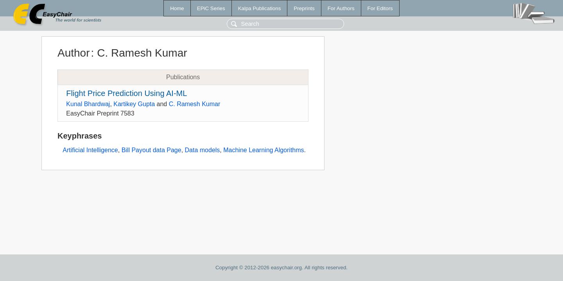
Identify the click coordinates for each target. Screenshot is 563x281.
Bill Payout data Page (151, 150)
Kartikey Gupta (134, 104)
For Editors (380, 8)
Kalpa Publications (259, 8)
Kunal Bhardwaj (88, 104)
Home (177, 8)
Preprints (304, 8)
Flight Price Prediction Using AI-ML (126, 93)
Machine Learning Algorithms (263, 150)
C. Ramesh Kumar (195, 104)
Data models (202, 150)
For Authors (341, 8)
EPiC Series (211, 8)
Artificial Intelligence (90, 150)
